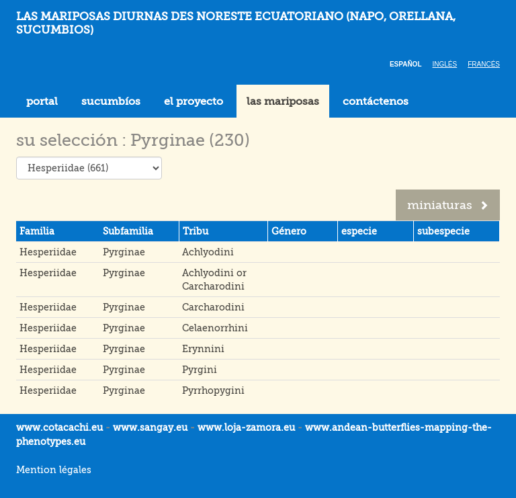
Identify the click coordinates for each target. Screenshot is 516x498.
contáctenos (375, 101)
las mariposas (283, 101)
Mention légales (53, 469)
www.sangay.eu (150, 427)
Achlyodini (208, 252)
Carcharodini (213, 307)
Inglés (445, 64)
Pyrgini (199, 369)
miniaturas (447, 205)
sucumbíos (110, 101)
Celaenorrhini (215, 328)
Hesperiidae (48, 252)
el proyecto (193, 101)
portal (42, 101)
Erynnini (203, 348)
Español (406, 64)
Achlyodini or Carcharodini (214, 279)
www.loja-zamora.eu (246, 427)
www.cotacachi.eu (59, 427)
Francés (484, 64)
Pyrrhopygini (213, 390)
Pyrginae (124, 252)
